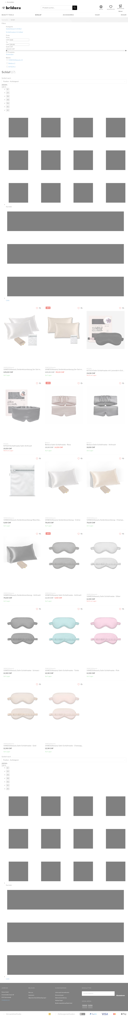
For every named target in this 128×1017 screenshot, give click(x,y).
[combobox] (59, 8)
